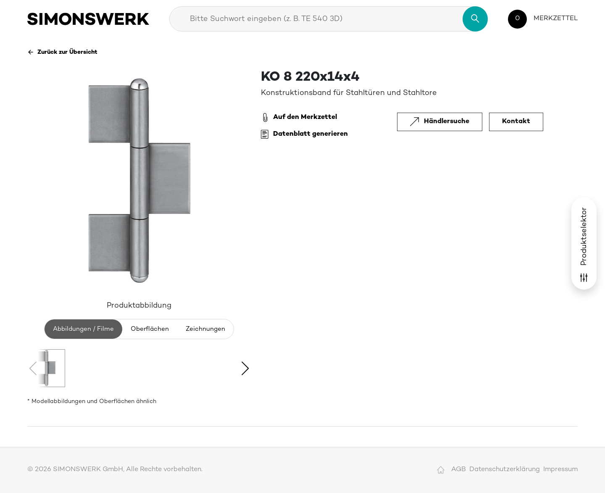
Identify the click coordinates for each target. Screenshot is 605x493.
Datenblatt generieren (304, 134)
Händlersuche (439, 121)
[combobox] (328, 19)
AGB (458, 469)
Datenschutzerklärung (504, 469)
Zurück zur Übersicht (62, 52)
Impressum (560, 469)
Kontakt (516, 121)
